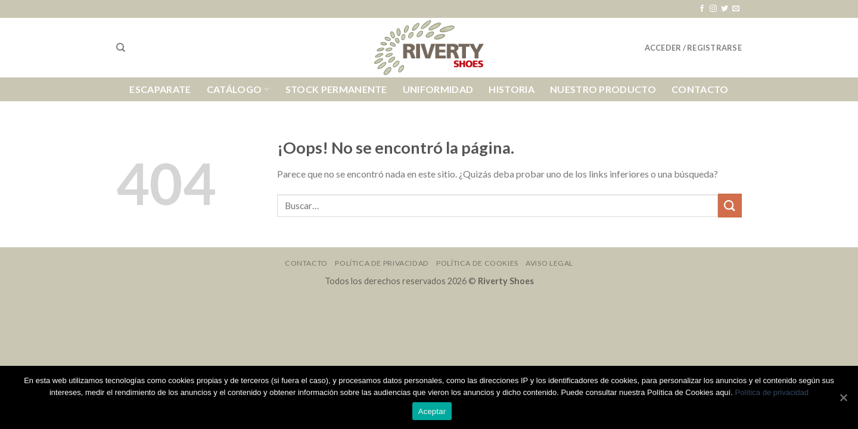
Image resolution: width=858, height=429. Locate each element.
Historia (511, 89)
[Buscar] (120, 47)
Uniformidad (438, 89)
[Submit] (730, 205)
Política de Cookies (477, 263)
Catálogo (238, 89)
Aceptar (432, 411)
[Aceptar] (843, 397)
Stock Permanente (336, 89)
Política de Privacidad (381, 263)
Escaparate (160, 89)
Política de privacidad (772, 392)
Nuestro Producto (603, 89)
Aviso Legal (549, 263)
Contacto (700, 89)
